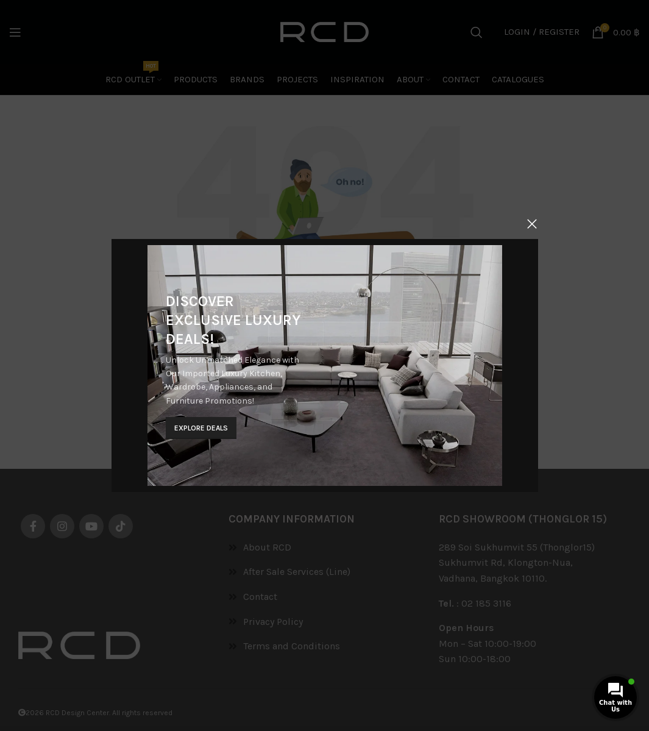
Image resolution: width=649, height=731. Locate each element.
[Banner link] (324, 366)
